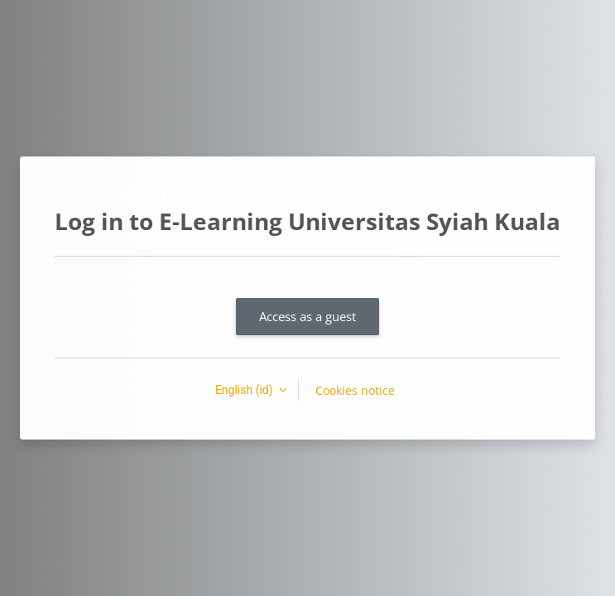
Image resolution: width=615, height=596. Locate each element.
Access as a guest (307, 316)
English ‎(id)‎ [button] (245, 390)
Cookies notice (355, 390)
